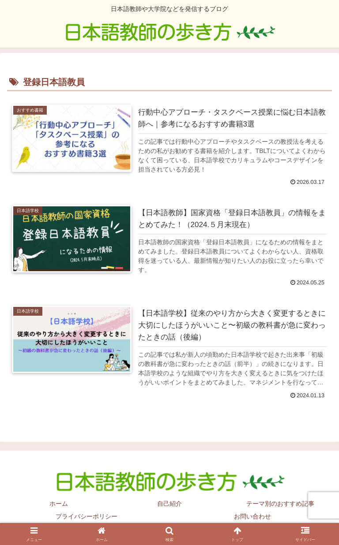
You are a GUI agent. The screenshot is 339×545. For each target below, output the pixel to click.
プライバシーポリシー (86, 516)
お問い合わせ (252, 516)
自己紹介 (169, 503)
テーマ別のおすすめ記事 (280, 503)
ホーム (58, 503)
